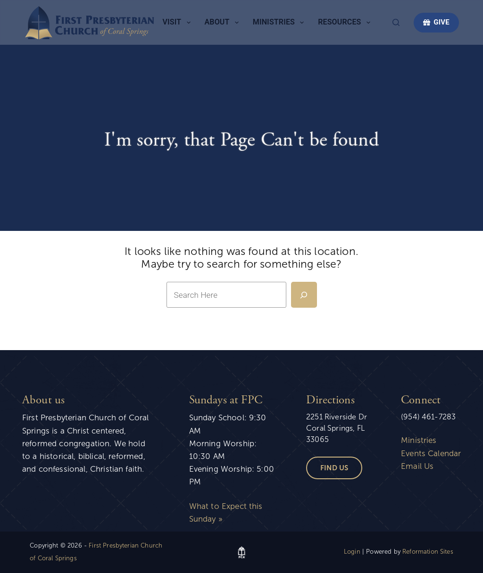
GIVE (436, 22)
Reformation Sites (427, 551)
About (223, 22)
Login (352, 551)
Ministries (280, 22)
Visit (178, 22)
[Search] (396, 22)
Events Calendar (431, 453)
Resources (346, 22)
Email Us (417, 466)
